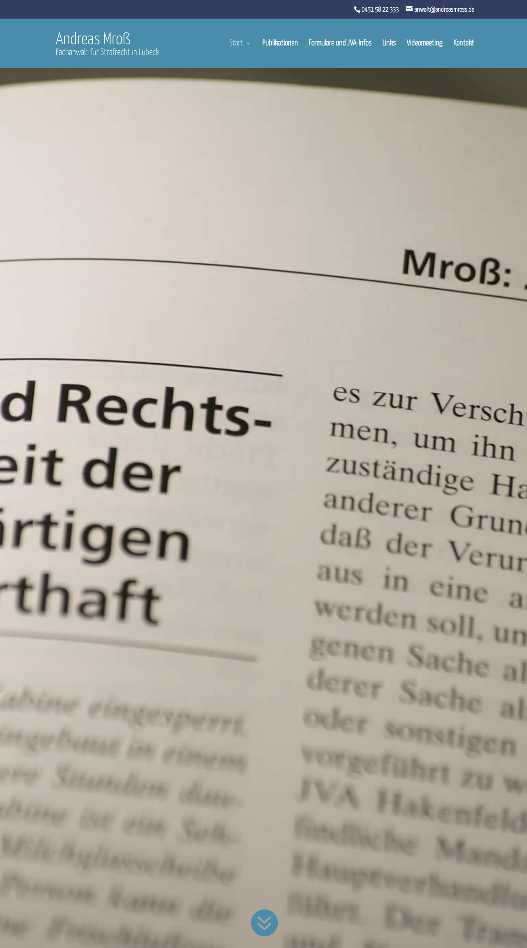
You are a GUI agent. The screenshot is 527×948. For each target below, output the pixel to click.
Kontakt (463, 43)
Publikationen (280, 43)
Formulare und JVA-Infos (340, 43)
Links (389, 43)
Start (236, 43)
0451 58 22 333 (380, 9)
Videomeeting (424, 43)
